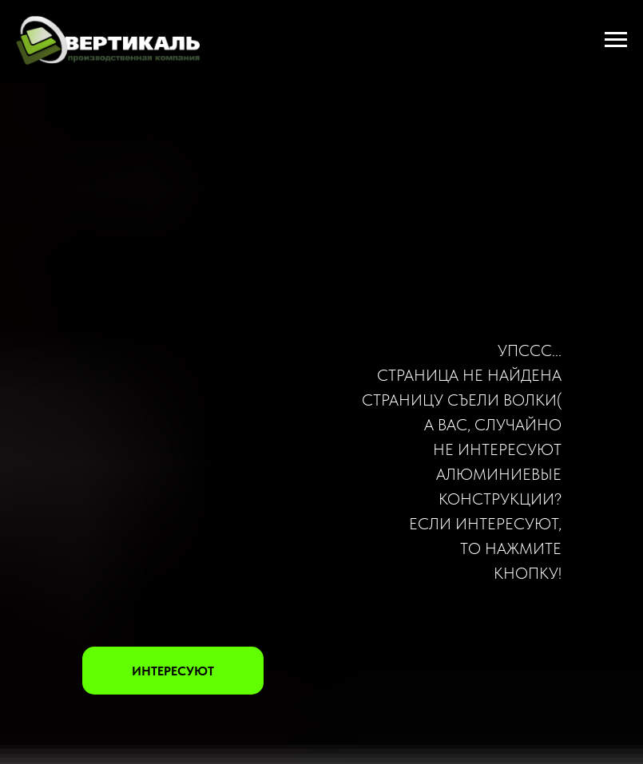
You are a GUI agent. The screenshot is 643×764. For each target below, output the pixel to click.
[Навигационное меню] (616, 40)
